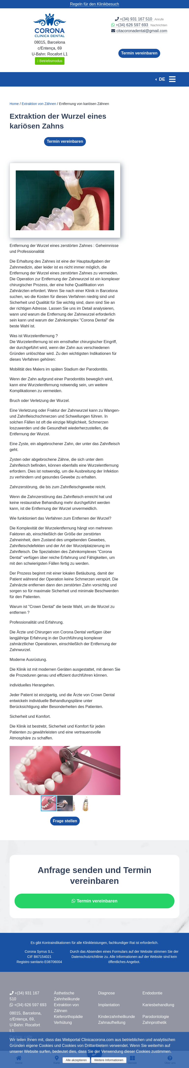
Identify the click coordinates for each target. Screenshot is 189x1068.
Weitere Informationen (108, 1060)
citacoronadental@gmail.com (139, 31)
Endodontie (152, 993)
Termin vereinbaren (139, 53)
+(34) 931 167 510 (134, 19)
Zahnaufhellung (111, 1022)
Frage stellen (65, 821)
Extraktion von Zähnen (39, 104)
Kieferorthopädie (68, 1017)
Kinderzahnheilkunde (116, 1017)
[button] (116, 750)
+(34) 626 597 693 (130, 25)
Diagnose (106, 993)
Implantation (109, 1005)
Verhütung (63, 1022)
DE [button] (161, 79)
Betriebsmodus (49, 61)
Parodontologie (155, 1017)
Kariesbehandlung (158, 1005)
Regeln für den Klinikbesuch (94, 4)
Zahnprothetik (154, 1022)
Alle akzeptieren (76, 1060)
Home (14, 104)
